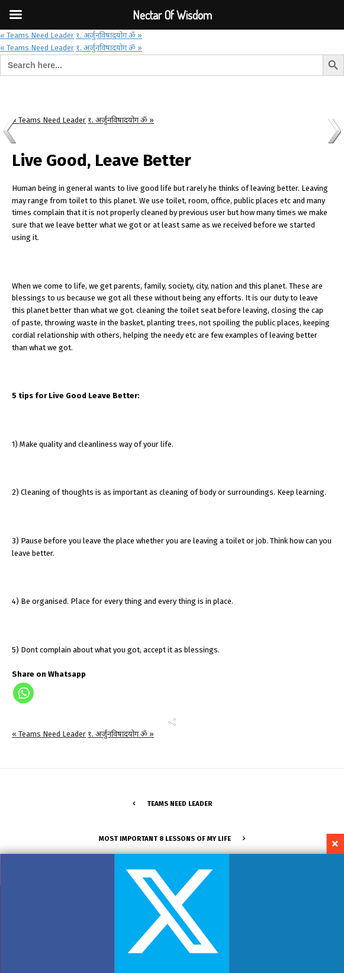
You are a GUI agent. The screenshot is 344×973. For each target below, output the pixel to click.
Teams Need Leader (179, 803)
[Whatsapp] (23, 693)
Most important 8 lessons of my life (165, 838)
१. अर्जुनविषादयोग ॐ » (109, 35)
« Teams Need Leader (37, 35)
